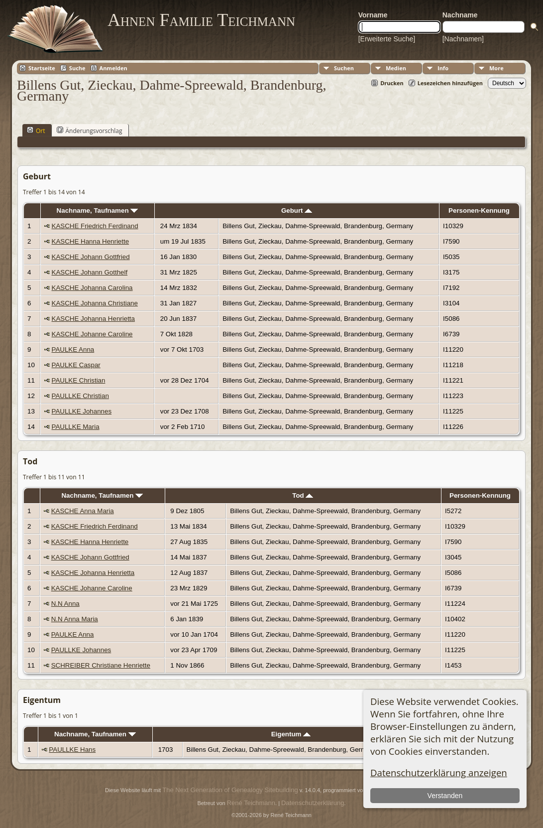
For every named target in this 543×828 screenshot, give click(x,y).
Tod (302, 495)
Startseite (41, 68)
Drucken (392, 83)
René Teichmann (251, 803)
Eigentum (291, 734)
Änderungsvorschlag (89, 130)
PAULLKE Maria (76, 426)
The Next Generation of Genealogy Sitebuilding (230, 790)
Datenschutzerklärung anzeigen (438, 772)
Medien (396, 68)
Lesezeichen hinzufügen (450, 83)
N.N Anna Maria (74, 619)
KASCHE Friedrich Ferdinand (95, 226)
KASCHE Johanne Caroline (92, 334)
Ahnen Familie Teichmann (201, 20)
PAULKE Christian (79, 380)
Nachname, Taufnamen (97, 210)
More (496, 68)
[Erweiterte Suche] (386, 39)
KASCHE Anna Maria (82, 511)
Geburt (296, 210)
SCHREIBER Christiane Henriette (100, 665)
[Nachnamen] (463, 39)
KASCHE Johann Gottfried (91, 257)
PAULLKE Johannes (82, 411)
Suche (77, 68)
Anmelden (113, 68)
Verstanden (445, 796)
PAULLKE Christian (80, 396)
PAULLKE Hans (72, 749)
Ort (36, 130)
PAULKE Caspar (76, 365)
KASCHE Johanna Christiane (95, 303)
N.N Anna (65, 603)
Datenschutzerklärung (312, 803)
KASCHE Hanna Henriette (90, 241)
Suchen (344, 68)
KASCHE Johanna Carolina (92, 287)
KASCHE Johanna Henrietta (93, 318)
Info (442, 68)
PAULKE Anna (73, 349)
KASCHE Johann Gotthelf (90, 272)
